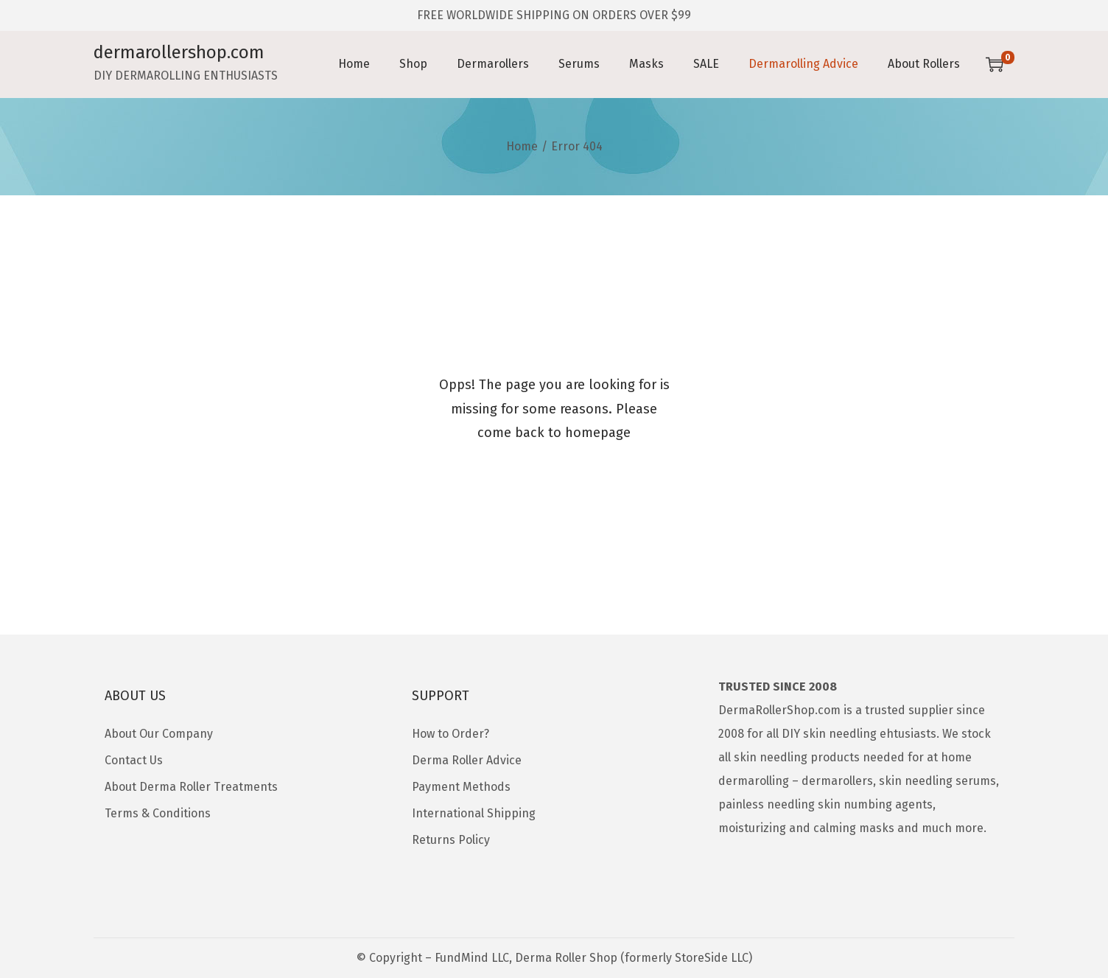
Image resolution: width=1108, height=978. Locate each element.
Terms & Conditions (158, 813)
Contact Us (134, 760)
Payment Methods (461, 787)
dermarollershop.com (179, 52)
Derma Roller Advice (467, 760)
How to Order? (450, 734)
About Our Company (159, 734)
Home (522, 146)
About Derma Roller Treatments (191, 787)
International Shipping (474, 813)
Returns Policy (451, 840)
